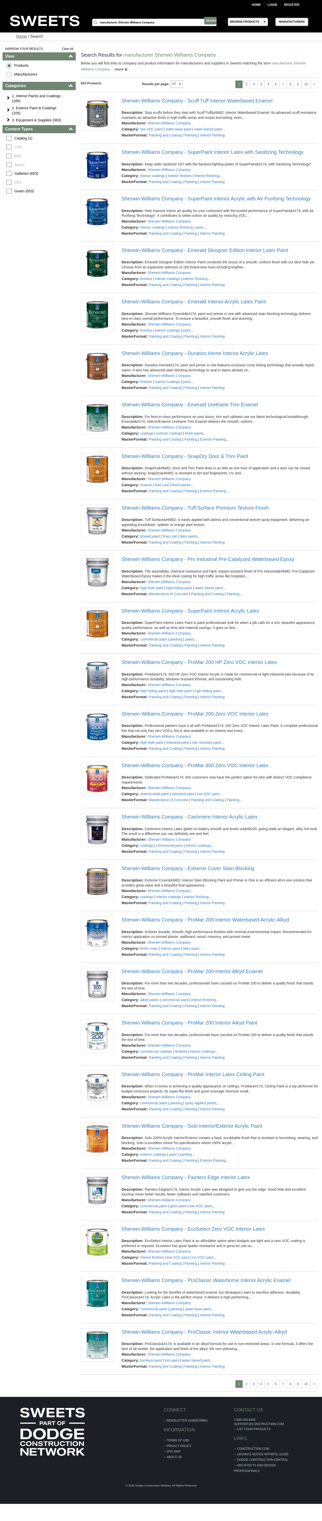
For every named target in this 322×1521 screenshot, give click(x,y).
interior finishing (207, 176)
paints (189, 639)
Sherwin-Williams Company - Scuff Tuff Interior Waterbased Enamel (197, 100)
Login (272, 5)
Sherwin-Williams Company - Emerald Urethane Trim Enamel (190, 404)
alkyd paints (149, 1000)
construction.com (247, 1449)
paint (199, 227)
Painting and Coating (165, 135)
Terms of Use (178, 1440)
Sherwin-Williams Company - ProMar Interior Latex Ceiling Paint (193, 1074)
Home (256, 5)
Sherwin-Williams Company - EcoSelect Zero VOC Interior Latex (193, 1229)
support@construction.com (253, 1424)
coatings (146, 433)
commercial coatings (156, 1051)
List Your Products (248, 1429)
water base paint (179, 129)
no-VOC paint (203, 1257)
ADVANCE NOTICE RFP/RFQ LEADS (256, 1454)
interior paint (170, 948)
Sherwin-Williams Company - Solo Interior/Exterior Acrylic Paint (192, 1126)
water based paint (208, 129)
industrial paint (177, 742)
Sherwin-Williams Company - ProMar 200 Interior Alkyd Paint (189, 1022)
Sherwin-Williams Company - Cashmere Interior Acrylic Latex (190, 817)
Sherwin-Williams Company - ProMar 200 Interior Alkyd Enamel (192, 971)
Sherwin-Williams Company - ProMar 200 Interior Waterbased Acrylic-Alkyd (205, 920)
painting (176, 639)
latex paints (189, 536)
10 (305, 84)
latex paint (191, 948)
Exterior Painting (213, 439)
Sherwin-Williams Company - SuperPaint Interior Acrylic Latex (190, 611)
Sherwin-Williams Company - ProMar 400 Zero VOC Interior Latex (195, 765)
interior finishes (180, 176)
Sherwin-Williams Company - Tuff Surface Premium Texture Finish (195, 508)
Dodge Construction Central (256, 1460)
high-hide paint (152, 588)
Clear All (68, 49)
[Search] (159, 22)
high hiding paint (153, 691)
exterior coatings (169, 433)
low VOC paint (151, 129)
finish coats (149, 948)
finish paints (194, 433)
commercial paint (153, 639)
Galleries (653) (27, 173)
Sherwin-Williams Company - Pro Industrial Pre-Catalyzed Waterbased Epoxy (208, 559)
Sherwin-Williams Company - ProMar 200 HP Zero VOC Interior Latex (199, 662)
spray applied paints (201, 1103)
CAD (19, 147)
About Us (174, 1457)
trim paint (172, 1360)
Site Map (174, 1451)
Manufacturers (26, 74)
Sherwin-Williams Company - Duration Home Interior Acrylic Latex (195, 353)
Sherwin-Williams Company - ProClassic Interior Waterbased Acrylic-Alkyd (204, 1332)
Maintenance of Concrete (168, 594)
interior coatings (152, 176)
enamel (146, 485)
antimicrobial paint (154, 794)
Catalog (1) (24, 138)
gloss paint (178, 1206)
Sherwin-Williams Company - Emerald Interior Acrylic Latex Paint (194, 301)
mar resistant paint (206, 742)
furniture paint (151, 1360)
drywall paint (150, 536)
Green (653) (25, 191)
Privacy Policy (179, 1446)
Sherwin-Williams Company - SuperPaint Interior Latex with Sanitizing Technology (213, 152)
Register (291, 5)
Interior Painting (212, 135)
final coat (162, 485)
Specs (20, 165)
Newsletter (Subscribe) (187, 1420)
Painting (191, 135)
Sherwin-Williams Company (169, 123)
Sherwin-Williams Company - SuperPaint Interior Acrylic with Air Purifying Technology (216, 198)
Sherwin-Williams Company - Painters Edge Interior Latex (186, 1177)
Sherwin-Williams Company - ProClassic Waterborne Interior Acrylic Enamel (206, 1280)
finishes (146, 279)
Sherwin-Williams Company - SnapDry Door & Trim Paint (185, 456)
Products (22, 65)
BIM (18, 156)
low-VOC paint (201, 1206)
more (119, 69)
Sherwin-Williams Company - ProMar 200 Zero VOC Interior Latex (195, 714)
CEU (19, 182)
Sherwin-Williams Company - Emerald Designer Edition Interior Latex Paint (205, 250)
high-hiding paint (179, 588)
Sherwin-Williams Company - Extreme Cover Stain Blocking (188, 868)
